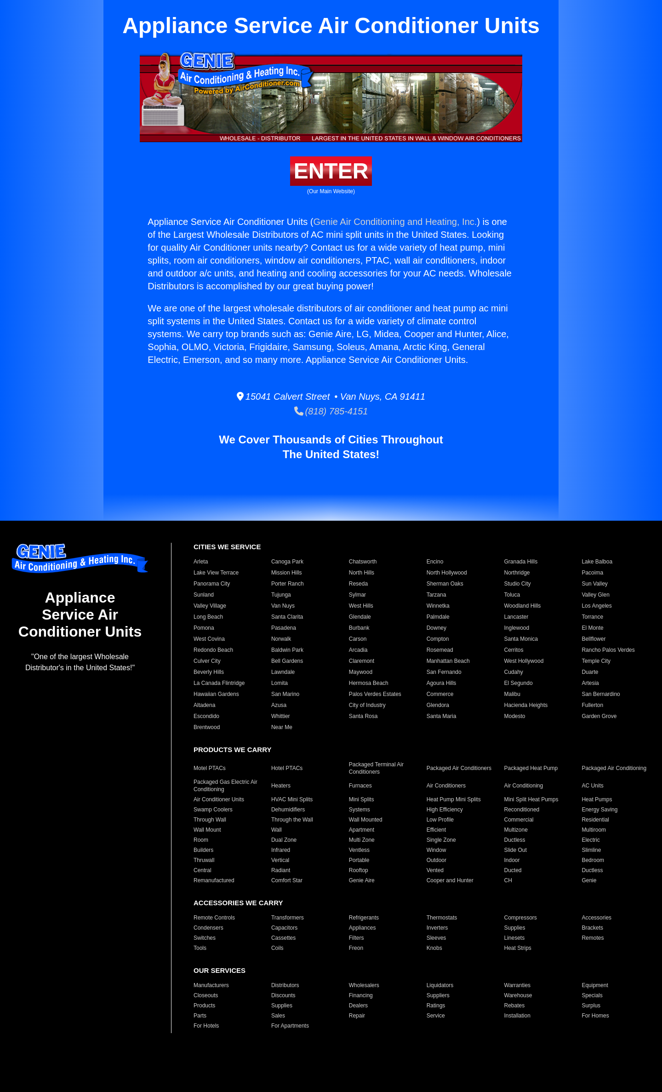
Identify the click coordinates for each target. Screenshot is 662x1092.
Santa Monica (521, 639)
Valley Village (210, 606)
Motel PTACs (210, 768)
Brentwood (207, 727)
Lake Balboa (597, 561)
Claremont (361, 661)
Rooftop (358, 870)
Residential (595, 819)
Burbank (359, 628)
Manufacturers (211, 985)
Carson (358, 639)
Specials (592, 995)
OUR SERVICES (219, 970)
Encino (435, 561)
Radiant (280, 870)
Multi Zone (362, 840)
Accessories (596, 917)
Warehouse (518, 995)
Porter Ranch (287, 583)
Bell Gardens (287, 661)
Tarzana (436, 595)
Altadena (204, 705)
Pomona (204, 628)
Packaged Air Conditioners (459, 768)
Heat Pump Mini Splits (454, 799)
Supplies (514, 928)
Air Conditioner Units (219, 799)
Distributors (285, 985)
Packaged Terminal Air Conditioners (376, 768)
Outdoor (436, 860)
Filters (356, 938)
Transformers (287, 917)
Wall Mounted (365, 819)
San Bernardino (601, 694)
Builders (203, 850)
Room (201, 840)
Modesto (514, 716)
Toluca (512, 595)
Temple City (596, 661)
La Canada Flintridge (219, 683)
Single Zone (441, 840)
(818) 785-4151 (331, 411)
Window (436, 850)
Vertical (280, 860)
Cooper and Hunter (450, 880)
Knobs (434, 948)
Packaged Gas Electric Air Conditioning (225, 786)
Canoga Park (287, 561)
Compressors (520, 917)
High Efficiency (445, 809)
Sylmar (357, 595)
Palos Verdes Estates (375, 694)
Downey (436, 628)
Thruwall (204, 860)
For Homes (595, 1015)
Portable (359, 860)
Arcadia (358, 650)
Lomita (279, 683)
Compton (438, 639)
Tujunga (281, 595)
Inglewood (517, 628)
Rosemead (440, 650)
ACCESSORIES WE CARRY (238, 903)
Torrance (592, 617)
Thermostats (442, 917)
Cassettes (283, 938)
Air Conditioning (523, 785)
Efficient (436, 830)
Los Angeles (596, 606)
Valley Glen (595, 595)
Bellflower (593, 639)
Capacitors (284, 928)
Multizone (516, 830)
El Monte (592, 628)
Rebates (514, 1005)
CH (508, 880)
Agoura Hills (442, 683)
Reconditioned (522, 809)
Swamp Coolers (213, 809)
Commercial (519, 819)
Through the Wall (292, 819)
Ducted (513, 870)
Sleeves (436, 938)
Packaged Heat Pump (531, 768)
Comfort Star (286, 880)
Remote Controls (214, 917)
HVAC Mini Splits (292, 799)
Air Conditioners (446, 785)
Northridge (517, 572)
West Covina (209, 639)
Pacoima (592, 572)
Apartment (361, 830)
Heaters (281, 785)
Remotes (593, 938)
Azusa (278, 705)
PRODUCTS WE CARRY (232, 749)
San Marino (285, 694)
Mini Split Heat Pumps (531, 799)
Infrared (280, 850)
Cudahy (513, 672)
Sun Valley (594, 583)
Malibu (512, 694)
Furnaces (360, 785)
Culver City (207, 661)
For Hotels (206, 1026)
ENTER (331, 171)
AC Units (592, 785)
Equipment (595, 985)
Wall (276, 830)
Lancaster (516, 617)
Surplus (591, 1005)
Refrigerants (364, 917)
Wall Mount (207, 830)
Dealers (358, 1005)
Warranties (517, 985)
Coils (277, 948)
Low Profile (440, 819)
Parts (200, 1015)
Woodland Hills (522, 606)
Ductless (514, 840)
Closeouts (206, 995)
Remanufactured (214, 880)
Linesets (514, 938)
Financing (361, 995)
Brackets (592, 928)
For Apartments (290, 1026)
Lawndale (283, 672)
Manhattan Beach (448, 661)
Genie (589, 880)
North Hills (361, 572)
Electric (590, 840)
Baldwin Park (287, 650)
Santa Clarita (287, 617)
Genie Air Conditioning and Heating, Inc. (395, 222)
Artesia (590, 683)
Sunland (204, 595)
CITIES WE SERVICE (227, 547)
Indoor (512, 860)
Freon (356, 948)
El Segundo (518, 683)
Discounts (283, 995)
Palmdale (438, 617)
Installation (517, 1015)
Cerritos (514, 650)
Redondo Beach (213, 650)
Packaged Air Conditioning (614, 768)
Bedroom (593, 860)
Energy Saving (599, 809)
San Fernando (444, 672)
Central (202, 870)
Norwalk (281, 639)
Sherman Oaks (445, 583)
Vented (435, 870)
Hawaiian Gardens (216, 694)
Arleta (201, 561)
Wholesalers (364, 985)
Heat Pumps (597, 799)
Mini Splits (361, 799)
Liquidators (440, 985)
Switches (205, 938)
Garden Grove (599, 716)
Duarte (590, 672)
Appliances (362, 928)
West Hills (361, 606)
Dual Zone (284, 840)
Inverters (437, 928)
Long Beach (208, 617)
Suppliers (438, 995)
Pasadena (283, 628)
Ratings (436, 1005)
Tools (200, 948)
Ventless (359, 850)
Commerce (440, 694)
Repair (357, 1015)
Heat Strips (517, 948)
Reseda (358, 583)
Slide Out (515, 850)
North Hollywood (447, 572)
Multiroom (594, 830)
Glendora (438, 705)
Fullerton (592, 705)
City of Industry (367, 705)
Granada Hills (521, 561)
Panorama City (212, 583)
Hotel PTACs (286, 768)
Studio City (517, 583)
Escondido (206, 716)
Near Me (281, 727)
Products (204, 1005)
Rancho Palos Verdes (608, 650)
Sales (278, 1015)
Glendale (360, 617)
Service (436, 1015)
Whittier (280, 716)
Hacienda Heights (526, 705)
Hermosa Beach (368, 683)
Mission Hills (286, 572)
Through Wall (210, 819)
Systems (359, 809)
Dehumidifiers (288, 809)
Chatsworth (363, 561)
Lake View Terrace (216, 572)
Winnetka (438, 606)
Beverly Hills (209, 672)
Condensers (208, 928)
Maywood (360, 672)
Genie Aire (362, 880)
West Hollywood (524, 661)
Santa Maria (442, 716)
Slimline (591, 850)
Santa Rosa (363, 716)
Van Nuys (283, 606)
